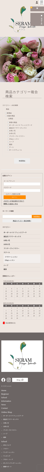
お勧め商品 (11, 116)
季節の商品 (13, 122)
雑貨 (10, 144)
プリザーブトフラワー (17, 136)
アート (11, 147)
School (4, 397)
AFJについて (7, 445)
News (3, 404)
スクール (41, 19)
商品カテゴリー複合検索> (22, 221)
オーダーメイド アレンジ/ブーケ (20, 125)
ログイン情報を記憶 (12, 194)
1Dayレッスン (14, 139)
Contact (4, 408)
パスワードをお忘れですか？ (14, 201)
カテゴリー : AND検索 (10, 105)
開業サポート (7, 467)
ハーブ (11, 141)
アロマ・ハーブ (8, 459)
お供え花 (12, 133)
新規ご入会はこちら (11, 204)
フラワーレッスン (11, 257)
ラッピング (6, 456)
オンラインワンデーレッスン (12, 463)
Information (6, 400)
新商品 (9, 113)
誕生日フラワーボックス (18, 128)
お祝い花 (12, 130)
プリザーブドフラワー (10, 430)
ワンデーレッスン (8, 452)
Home (3, 390)
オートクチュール (15, 150)
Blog (18, 380)
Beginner (5, 393)
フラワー (6, 449)
